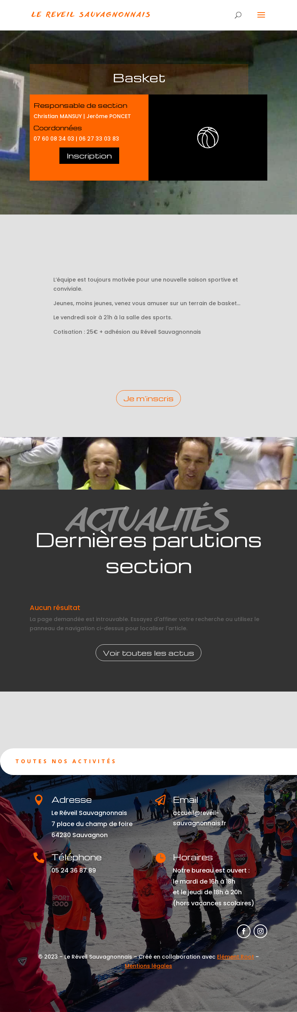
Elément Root (235, 957)
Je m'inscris (148, 398)
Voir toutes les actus (148, 653)
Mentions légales (148, 966)
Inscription (89, 155)
